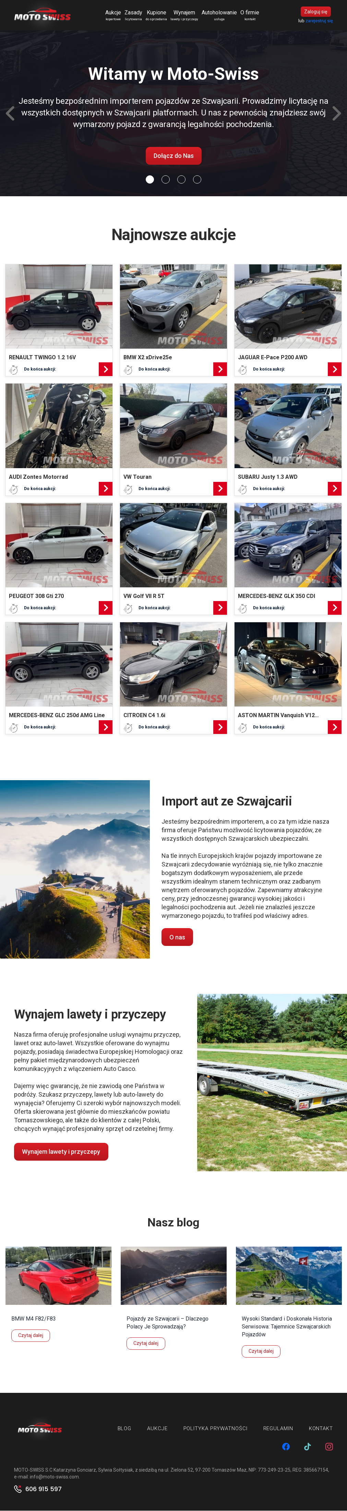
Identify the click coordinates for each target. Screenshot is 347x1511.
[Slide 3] (197, 180)
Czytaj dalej (30, 1335)
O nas (177, 937)
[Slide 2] (181, 180)
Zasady (134, 16)
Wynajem (185, 16)
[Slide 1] (165, 180)
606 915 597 (43, 1489)
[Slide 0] (150, 180)
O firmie (250, 16)
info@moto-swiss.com (54, 1477)
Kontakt (321, 1429)
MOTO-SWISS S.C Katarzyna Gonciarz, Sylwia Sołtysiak (73, 1470)
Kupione (156, 16)
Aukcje (113, 16)
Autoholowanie (219, 16)
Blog (125, 1429)
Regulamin (278, 1429)
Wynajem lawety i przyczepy (61, 1152)
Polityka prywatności (215, 1429)
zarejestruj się (319, 21)
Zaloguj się (315, 12)
